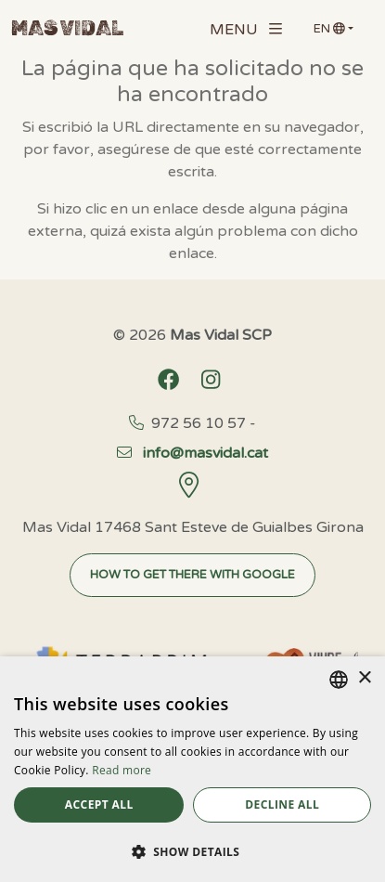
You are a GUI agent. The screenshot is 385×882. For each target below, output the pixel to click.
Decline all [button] (282, 804)
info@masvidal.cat (192, 453)
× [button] (364, 678)
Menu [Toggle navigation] (246, 29)
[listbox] (338, 679)
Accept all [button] (99, 804)
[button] (192, 851)
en (329, 28)
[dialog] (192, 769)
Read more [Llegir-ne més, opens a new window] (121, 770)
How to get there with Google (192, 574)
